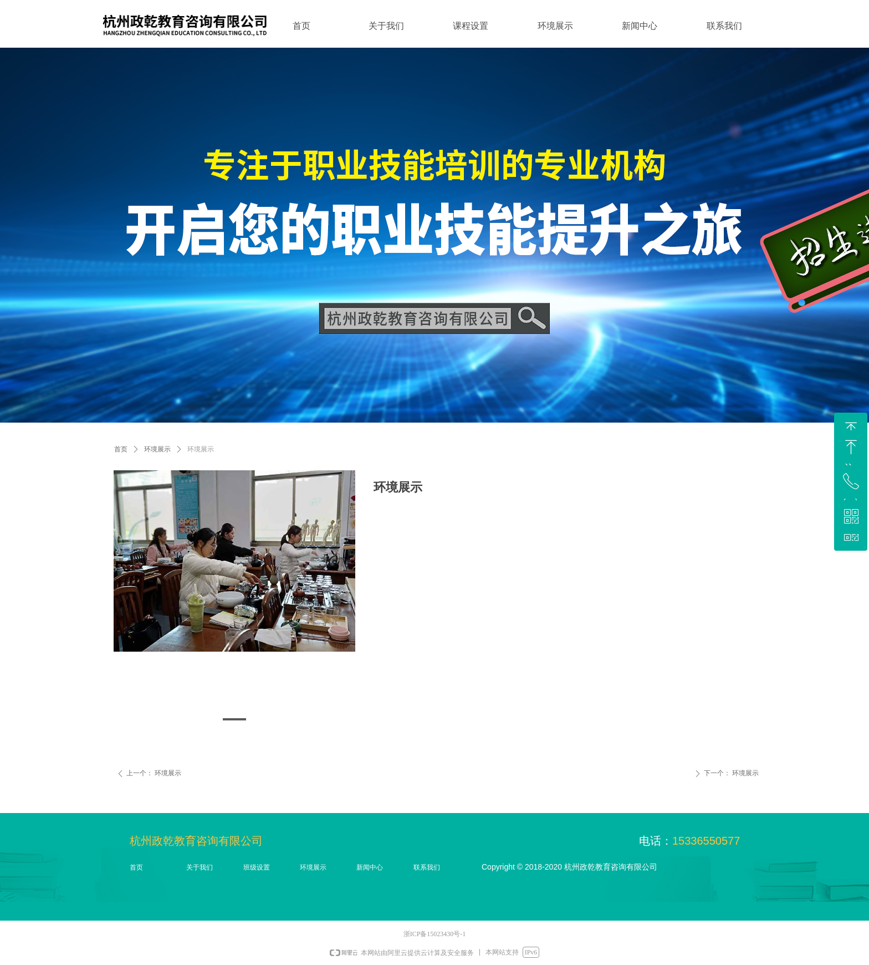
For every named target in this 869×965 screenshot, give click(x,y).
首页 (120, 449)
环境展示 (157, 449)
